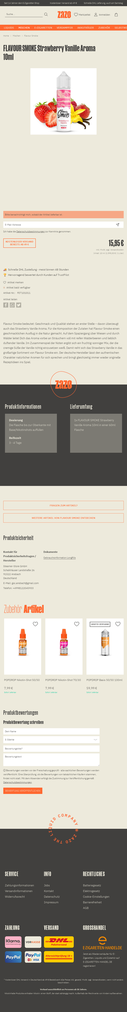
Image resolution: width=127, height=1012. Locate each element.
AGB (86, 908)
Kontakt (49, 891)
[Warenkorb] (116, 14)
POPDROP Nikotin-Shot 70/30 (63, 680)
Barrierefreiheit (92, 902)
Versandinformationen (19, 891)
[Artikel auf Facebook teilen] (5, 305)
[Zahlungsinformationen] (23, 949)
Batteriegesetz (92, 885)
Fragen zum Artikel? (63, 505)
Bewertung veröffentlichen (22, 790)
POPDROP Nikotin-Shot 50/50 (22, 680)
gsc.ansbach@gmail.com (25, 583)
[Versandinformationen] (59, 949)
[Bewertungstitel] (51, 748)
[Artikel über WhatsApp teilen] (12, 305)
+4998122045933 (23, 588)
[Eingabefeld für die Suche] (24, 14)
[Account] (102, 14)
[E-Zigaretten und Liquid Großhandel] (102, 952)
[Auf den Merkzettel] (35, 624)
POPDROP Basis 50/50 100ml (104, 680)
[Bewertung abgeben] (51, 739)
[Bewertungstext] (51, 759)
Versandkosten (99, 979)
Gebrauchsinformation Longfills (59, 557)
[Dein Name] (51, 731)
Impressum (51, 902)
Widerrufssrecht (15, 896)
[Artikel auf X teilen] (18, 305)
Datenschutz (52, 896)
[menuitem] (24, 15)
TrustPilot (63, 274)
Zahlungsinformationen (19, 885)
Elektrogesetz (91, 891)
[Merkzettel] (82, 14)
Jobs (47, 885)
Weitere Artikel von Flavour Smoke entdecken (63, 517)
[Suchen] (46, 14)
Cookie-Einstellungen (96, 896)
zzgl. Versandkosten (115, 249)
